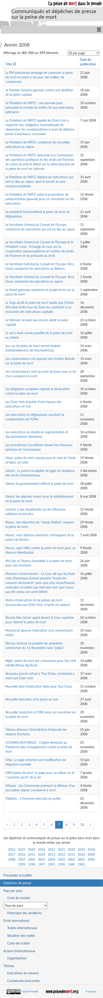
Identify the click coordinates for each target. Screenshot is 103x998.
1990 (61, 864)
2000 (91, 859)
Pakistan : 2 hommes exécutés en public (33, 798)
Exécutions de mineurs (23, 973)
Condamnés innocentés (23, 981)
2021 (61, 849)
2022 (51, 849)
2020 (71, 849)
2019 (81, 849)
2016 (21, 854)
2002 (71, 859)
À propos (91, 991)
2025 (21, 849)
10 (82, 825)
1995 (51, 864)
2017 (11, 854)
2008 (11, 859)
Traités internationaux (22, 928)
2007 (21, 859)
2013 (51, 854)
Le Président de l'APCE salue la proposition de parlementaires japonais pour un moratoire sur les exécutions (39, 198)
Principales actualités (17, 875)
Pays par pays (12, 891)
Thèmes (8, 966)
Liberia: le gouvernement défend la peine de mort (39, 483)
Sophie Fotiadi (29, 991)
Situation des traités (21, 935)
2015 (31, 854)
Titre (8, 64)
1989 (71, 864)
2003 (61, 859)
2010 (81, 854)
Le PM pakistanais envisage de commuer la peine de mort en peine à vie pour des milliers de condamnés (39, 77)
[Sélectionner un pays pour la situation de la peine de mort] (25, 905)
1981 (81, 864)
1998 (31, 864)
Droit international (16, 921)
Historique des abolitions (24, 913)
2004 (51, 859)
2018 (91, 849)
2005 (41, 859)
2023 (41, 849)
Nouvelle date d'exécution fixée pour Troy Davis (38, 686)
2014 (41, 854)
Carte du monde (18, 898)
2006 (31, 859)
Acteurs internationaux (19, 951)
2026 (11, 849)
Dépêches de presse (17, 883)
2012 (61, 854)
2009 (91, 854)
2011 (71, 854)
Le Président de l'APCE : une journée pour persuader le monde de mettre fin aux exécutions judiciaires (39, 107)
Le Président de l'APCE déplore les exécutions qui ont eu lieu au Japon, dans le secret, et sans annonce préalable (39, 181)
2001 (81, 859)
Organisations (16, 958)
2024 (31, 849)
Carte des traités (18, 943)
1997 (41, 864)
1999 (21, 864)
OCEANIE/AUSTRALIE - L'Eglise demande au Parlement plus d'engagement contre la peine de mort (38, 746)
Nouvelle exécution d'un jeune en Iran (31, 699)
